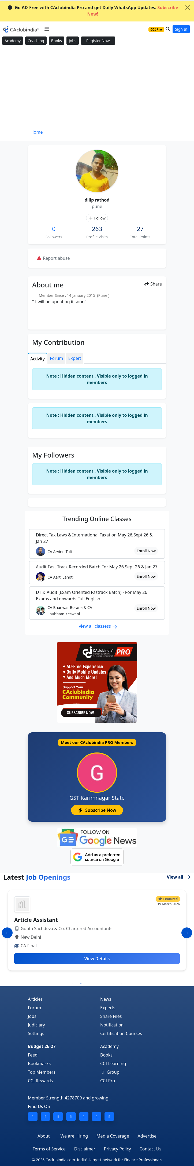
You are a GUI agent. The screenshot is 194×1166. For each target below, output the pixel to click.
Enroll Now (146, 550)
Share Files (111, 1016)
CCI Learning (113, 1063)
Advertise (147, 1136)
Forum (34, 1008)
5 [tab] (105, 983)
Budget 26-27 (42, 1046)
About (44, 1136)
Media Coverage (112, 1136)
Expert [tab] (74, 358)
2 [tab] (81, 983)
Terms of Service (49, 1149)
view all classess (98, 626)
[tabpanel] (97, 932)
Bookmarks (39, 1063)
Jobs (72, 40)
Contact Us (150, 1149)
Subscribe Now (97, 810)
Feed (33, 1055)
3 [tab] (89, 983)
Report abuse (53, 258)
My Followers (53, 454)
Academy (13, 40)
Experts (107, 1008)
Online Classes (97, 519)
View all (179, 877)
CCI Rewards (40, 1081)
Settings (36, 1033)
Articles (35, 999)
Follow (96, 218)
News (105, 999)
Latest (36, 877)
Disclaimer (84, 1149)
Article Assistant (36, 919)
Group (110, 1072)
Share (153, 284)
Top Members (41, 1072)
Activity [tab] (37, 359)
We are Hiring (74, 1136)
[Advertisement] (97, 87)
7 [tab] (121, 983)
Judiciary (36, 1025)
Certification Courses (121, 1033)
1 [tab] (73, 983)
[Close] (187, 7)
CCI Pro (107, 1081)
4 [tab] (97, 983)
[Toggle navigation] (46, 29)
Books (56, 40)
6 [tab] (113, 983)
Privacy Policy (117, 1149)
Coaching (36, 40)
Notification (112, 1025)
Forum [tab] (56, 358)
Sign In (181, 29)
